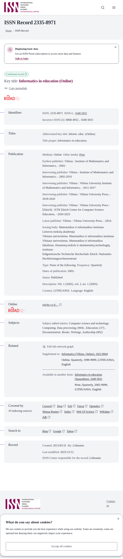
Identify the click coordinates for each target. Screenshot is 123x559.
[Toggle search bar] (102, 7)
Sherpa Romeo (51, 412)
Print (82, 155)
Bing (45, 432)
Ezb (70, 406)
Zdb (60, 418)
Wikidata (47, 418)
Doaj (60, 406)
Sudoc (68, 412)
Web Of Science (86, 412)
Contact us (110, 505)
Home (9, 30)
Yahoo (71, 432)
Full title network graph (59, 347)
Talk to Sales (22, 58)
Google (57, 432)
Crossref (47, 406)
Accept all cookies (61, 546)
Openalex (96, 406)
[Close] (118, 518)
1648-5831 (81, 113)
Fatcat (81, 406)
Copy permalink (16, 88)
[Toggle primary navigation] (114, 7)
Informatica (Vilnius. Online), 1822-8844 (86, 354)
